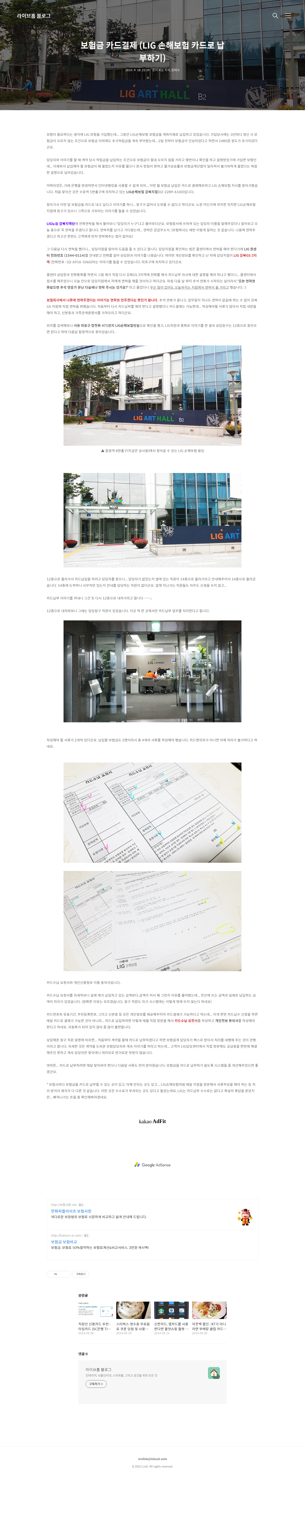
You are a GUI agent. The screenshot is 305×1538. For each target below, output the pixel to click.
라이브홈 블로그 (34, 15)
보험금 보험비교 (64, 1301)
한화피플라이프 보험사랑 (71, 1270)
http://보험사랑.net (63, 1264)
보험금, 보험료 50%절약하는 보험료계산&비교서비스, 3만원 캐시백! (100, 1306)
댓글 (83, 1413)
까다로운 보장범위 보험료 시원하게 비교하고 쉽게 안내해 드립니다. (99, 1276)
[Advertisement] (152, 156)
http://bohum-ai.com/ (66, 1295)
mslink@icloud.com (152, 1518)
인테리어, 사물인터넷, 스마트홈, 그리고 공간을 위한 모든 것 (121, 1434)
